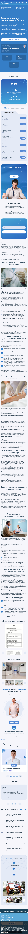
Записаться (12, 765)
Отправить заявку (14, 232)
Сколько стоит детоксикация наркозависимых (14, 211)
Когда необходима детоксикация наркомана (14, 207)
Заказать (23, 117)
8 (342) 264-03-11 (22, 258)
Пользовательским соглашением (11, 929)
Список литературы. (9, 214)
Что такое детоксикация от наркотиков (12, 206)
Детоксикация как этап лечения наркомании (14, 213)
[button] (25, 652)
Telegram (14, 176)
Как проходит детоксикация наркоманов (13, 208)
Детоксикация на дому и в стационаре (13, 209)
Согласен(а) (4, 932)
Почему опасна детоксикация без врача (13, 212)
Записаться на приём (14, 39)
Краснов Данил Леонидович (11, 768)
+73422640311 (18, 34)
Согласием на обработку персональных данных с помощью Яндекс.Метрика (14, 930)
